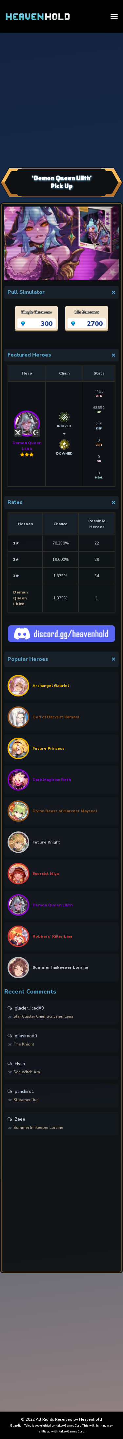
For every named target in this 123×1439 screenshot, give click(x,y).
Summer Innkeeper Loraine (60, 967)
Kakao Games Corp (68, 1426)
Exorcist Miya (45, 873)
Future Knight (46, 842)
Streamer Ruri (26, 1099)
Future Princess (48, 748)
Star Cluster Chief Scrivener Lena (43, 1016)
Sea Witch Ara (26, 1072)
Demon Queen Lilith (26, 430)
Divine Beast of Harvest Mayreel (64, 810)
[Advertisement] (61, 99)
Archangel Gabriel (50, 685)
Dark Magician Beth (51, 779)
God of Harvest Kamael (55, 717)
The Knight (23, 1044)
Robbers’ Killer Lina (52, 936)
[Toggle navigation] (114, 16)
